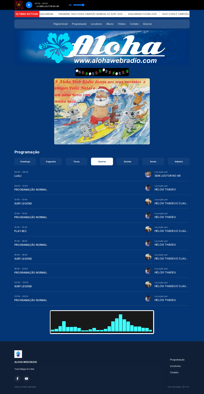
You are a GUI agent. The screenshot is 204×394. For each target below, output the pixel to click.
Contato (134, 24)
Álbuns (109, 24)
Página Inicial (61, 24)
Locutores (96, 24)
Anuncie (147, 24)
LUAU (17, 175)
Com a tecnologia (179, 387)
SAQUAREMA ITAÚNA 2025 (145, 14)
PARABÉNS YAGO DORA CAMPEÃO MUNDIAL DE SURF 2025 (94, 14)
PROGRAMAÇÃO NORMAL (30, 189)
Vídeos (122, 24)
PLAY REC (20, 231)
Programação (79, 24)
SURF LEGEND (23, 203)
